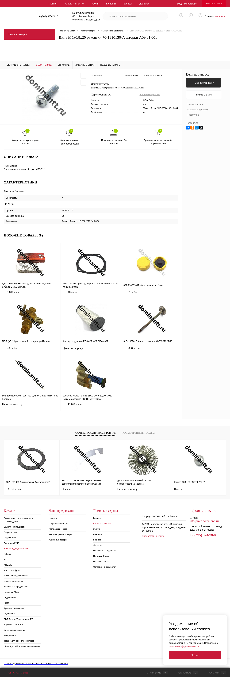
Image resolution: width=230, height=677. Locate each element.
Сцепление (9, 613)
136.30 (13, 489)
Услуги (95, 3)
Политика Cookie (101, 556)
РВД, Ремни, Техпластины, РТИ (19, 619)
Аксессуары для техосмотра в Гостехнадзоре (18, 520)
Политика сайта (100, 561)
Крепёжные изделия (13, 581)
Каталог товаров (29, 34)
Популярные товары (58, 523)
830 (151, 351)
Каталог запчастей (74, 3)
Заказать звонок (214, 3)
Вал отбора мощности (14, 527)
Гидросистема (10, 532)
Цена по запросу (91, 350)
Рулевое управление (14, 608)
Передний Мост (11, 592)
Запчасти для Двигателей (16, 548)
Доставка (144, 3)
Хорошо (195, 655)
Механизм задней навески (16, 575)
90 (67, 489)
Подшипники (10, 597)
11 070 (91, 407)
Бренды (127, 3)
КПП (6, 559)
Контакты (111, 3)
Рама (6, 603)
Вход (179, 3)
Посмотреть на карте (153, 536)
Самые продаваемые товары (95, 432)
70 (151, 295)
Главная (53, 3)
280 (30, 351)
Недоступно (193, 115)
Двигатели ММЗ (11, 543)
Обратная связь (16, 672)
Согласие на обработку (104, 567)
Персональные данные (104, 550)
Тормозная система (13, 624)
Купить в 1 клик (204, 94)
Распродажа (10, 635)
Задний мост (10, 537)
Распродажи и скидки (59, 529)
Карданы (8, 565)
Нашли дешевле (195, 104)
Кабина (7, 554)
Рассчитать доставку (197, 109)
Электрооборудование (15, 630)
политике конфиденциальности (184, 646)
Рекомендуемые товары (60, 534)
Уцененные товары (58, 540)
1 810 (30, 295)
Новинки (53, 518)
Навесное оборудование (15, 586)
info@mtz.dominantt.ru (204, 521)
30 (178, 489)
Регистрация (190, 3)
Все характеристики (150, 94)
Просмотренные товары (138, 432)
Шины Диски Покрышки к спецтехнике (22, 646)
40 (91, 295)
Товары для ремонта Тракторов (19, 641)
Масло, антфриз (11, 570)
